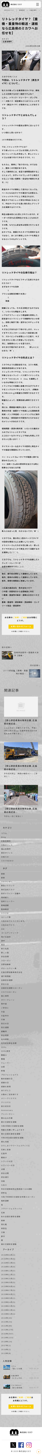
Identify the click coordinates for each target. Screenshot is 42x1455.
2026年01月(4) (8, 1267)
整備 (3, 1059)
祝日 (3, 945)
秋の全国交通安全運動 (10, 1217)
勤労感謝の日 (7, 1079)
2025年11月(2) (8, 1275)
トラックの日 (7, 1161)
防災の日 (5, 1024)
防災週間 (5, 1027)
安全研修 (5, 1035)
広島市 (4, 1153)
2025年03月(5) (8, 1306)
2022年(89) (6, 1326)
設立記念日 (6, 1106)
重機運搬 (5, 905)
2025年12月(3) (8, 1271)
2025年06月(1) (8, 1294)
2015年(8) (6, 1353)
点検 (3, 1169)
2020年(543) (7, 1334)
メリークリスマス (9, 1098)
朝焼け (4, 1157)
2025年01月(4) (8, 1314)
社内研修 (5, 1039)
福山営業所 (6, 849)
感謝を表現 (6, 1087)
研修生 (4, 1193)
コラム (4, 833)
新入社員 (5, 949)
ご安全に (5, 1008)
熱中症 (4, 1004)
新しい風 (5, 953)
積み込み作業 (7, 1118)
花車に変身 (6, 1150)
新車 (3, 878)
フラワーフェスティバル (11, 1209)
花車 (3, 1213)
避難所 (4, 1031)
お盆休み (5, 1016)
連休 (3, 941)
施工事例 (5, 996)
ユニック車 (6, 917)
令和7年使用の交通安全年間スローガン (18, 1197)
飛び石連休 (6, 937)
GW (3, 929)
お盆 (3, 1012)
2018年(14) (6, 1342)
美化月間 (5, 1142)
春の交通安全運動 (9, 1244)
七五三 (4, 1185)
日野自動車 (6, 964)
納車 (3, 874)
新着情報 (22, 10)
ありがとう (6, 1090)
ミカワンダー (7, 882)
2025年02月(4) (8, 1310)
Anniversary (7, 1110)
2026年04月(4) (8, 1255)
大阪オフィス (7, 845)
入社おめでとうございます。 (13, 921)
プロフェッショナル (9, 1075)
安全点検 (5, 1173)
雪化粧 (4, 1224)
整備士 (4, 1055)
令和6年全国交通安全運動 (12, 1138)
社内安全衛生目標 (9, 1043)
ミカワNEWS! (7, 861)
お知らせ (5, 857)
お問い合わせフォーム (21, 626)
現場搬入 (5, 897)
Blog (3, 837)
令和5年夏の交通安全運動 (12, 1126)
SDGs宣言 (5, 1051)
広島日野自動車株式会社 (11, 972)
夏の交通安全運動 (9, 1122)
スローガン (6, 960)
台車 (3, 1067)
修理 (3, 1071)
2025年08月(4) (8, 1286)
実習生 (4, 1228)
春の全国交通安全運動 (10, 1134)
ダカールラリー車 (9, 968)
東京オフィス (7, 853)
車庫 (3, 1221)
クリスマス (6, 1102)
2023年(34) (6, 1322)
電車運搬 (5, 1201)
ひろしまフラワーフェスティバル (15, 1146)
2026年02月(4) (8, 1263)
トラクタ (5, 913)
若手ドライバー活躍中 (10, 893)
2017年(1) (6, 1345)
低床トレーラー (8, 901)
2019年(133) (7, 1338)
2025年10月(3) (8, 1279)
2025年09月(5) (8, 1282)
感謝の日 (5, 1083)
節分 (3, 1236)
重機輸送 (5, 909)
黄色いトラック (8, 886)
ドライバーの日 (8, 1165)
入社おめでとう (8, 925)
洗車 (3, 1181)
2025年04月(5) (8, 1302)
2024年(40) (6, 1318)
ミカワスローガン (9, 992)
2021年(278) (7, 1330)
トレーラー (6, 1063)
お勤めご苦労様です (9, 1094)
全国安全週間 (7, 980)
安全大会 (5, 984)
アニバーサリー (8, 1114)
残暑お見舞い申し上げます (12, 1130)
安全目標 (5, 956)
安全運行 (5, 1177)
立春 (3, 1232)
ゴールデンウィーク (9, 933)
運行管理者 (6, 976)
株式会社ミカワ (9, 10)
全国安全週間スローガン (11, 988)
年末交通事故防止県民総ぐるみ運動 (16, 1189)
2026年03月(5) (8, 1259)
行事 (3, 1020)
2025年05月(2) (8, 1298)
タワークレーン (8, 1000)
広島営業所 (33, 10)
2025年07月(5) (8, 1290)
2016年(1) (6, 1349)
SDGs (3, 1047)
